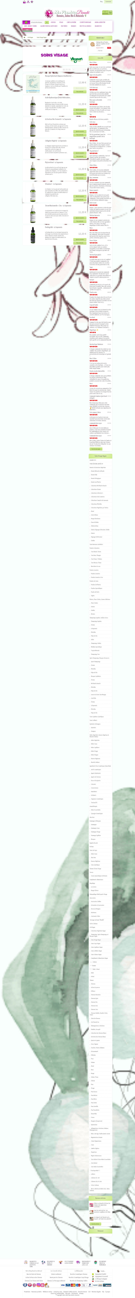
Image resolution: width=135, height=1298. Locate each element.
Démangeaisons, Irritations (98, 1026)
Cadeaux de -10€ (95, 1178)
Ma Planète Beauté (95, 683)
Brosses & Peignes (95, 909)
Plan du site (28, 2)
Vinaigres (93, 731)
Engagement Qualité (100, 1274)
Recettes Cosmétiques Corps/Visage (79, 1277)
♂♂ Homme (93, 965)
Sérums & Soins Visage (95, 868)
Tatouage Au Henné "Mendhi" (97, 920)
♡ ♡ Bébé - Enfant (95, 969)
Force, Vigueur (94, 1044)
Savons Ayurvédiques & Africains (99, 876)
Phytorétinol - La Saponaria (54, 162)
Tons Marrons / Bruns (96, 562)
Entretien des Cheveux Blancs (98, 1037)
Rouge (92, 1073)
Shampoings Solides (96, 643)
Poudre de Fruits (95, 592)
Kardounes (93, 912)
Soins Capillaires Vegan (96, 947)
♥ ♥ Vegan (30, 37)
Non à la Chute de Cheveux (34, 1274)
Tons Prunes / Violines (96, 559)
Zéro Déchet (94, 1163)
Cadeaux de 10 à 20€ (96, 1181)
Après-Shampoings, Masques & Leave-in (99, 658)
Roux (92, 1069)
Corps (92, 1145)
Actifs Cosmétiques (96, 769)
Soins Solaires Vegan (96, 954)
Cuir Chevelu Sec (95, 1022)
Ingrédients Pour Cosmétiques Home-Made (100, 766)
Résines (93, 614)
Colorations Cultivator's (97, 493)
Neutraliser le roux (95, 566)
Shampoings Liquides (96, 621)
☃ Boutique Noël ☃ (95, 1170)
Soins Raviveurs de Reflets (96, 544)
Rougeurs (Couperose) (96, 1121)
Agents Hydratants (96, 773)
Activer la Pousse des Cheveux (34, 1277)
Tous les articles (95, 1224)
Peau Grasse (94, 1091)
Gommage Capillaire (96, 835)
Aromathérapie (93, 806)
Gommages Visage (95, 832)
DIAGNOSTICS (93, 460)
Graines (93, 606)
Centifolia (93, 698)
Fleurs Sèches (94, 603)
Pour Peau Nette (95, 1110)
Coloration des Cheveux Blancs (98, 1033)
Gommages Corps (95, 828)
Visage (92, 1088)
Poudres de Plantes (96, 584)
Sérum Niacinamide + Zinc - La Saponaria (58, 206)
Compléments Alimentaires (96, 879)
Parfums (92, 846)
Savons (91, 872)
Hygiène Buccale (94, 843)
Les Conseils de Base (56, 1271)
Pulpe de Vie (94, 636)
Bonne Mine (94, 1113)
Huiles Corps (94, 744)
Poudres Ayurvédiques (96, 588)
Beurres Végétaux (95, 758)
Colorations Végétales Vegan (98, 931)
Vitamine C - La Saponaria (53, 184)
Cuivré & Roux (94, 515)
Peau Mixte (94, 1099)
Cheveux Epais (94, 998)
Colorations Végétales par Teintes (99, 507)
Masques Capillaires (96, 676)
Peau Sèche (94, 1102)
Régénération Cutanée (96, 1137)
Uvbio (92, 639)
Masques (93, 839)
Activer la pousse (95, 987)
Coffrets (93, 1174)
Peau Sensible (94, 1106)
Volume (93, 1062)
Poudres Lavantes (94, 570)
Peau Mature (94, 1095)
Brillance (93, 991)
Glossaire (68, 1293)
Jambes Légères (95, 1148)
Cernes (92, 1117)
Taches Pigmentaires (96, 1141)
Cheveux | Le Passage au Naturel (56, 1281)
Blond (92, 511)
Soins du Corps (93, 850)
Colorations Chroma (96, 489)
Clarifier (93, 540)
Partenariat (75, 1293)
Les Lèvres (93, 887)
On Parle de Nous (99, 1281)
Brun (92, 1084)
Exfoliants (93, 795)
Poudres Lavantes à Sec (97, 577)
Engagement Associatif (101, 1276)
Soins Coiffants (93, 720)
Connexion (108, 1)
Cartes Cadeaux (94, 923)
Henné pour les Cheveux (56, 1277)
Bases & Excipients (96, 780)
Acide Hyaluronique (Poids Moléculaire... (58, 98)
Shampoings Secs (95, 654)
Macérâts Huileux (95, 762)
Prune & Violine (95, 522)
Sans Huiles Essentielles (97, 1166)
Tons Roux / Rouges (96, 555)
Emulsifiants (94, 791)
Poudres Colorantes (94, 548)
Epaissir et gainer (95, 1040)
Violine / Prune (94, 1077)
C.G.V (89, 1292)
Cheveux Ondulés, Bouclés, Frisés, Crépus (99, 1014)
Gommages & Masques (95, 821)
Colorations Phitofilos (96, 504)
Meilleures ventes (48, 1292)
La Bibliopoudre (79, 1271)
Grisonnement (94, 1051)
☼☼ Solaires (93, 962)
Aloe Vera (92, 817)
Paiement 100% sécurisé (70, 1292)
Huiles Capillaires (95, 747)
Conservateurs (94, 788)
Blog (101, 1)
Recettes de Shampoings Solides (78, 1281)
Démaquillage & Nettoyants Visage (98, 894)
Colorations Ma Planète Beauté (98, 485)
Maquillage (92, 883)
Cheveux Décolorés (96, 995)
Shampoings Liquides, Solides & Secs (99, 618)
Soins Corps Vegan (95, 943)
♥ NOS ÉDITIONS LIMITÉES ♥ (96, 464)
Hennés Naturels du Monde (97, 471)
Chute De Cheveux (95, 1018)
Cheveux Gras (94, 1006)
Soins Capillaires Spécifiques (97, 716)
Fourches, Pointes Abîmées (97, 1048)
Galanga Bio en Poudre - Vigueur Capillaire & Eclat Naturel (103, 44)
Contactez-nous (24, 2)
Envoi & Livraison (82, 1292)
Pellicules (93, 1055)
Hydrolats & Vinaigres (95, 724)
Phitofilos (93, 632)
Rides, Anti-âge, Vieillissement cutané (100, 1133)
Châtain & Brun (94, 526)
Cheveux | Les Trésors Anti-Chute (34, 1281)
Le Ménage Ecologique (101, 1279)
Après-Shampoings (95, 661)
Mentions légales (96, 1292)
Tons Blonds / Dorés (96, 551)
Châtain (93, 1080)
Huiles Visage (94, 751)
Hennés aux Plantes (96, 482)
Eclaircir (93, 533)
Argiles (93, 595)
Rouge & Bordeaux (95, 518)
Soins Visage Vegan (96, 940)
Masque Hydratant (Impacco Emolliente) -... (59, 76)
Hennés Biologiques (96, 478)
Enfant (92, 976)
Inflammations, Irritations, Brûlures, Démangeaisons (99, 1129)
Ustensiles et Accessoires (97, 905)
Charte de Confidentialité (57, 1293)
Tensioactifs (94, 802)
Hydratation (94, 1124)
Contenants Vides (95, 916)
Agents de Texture (96, 777)
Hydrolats (93, 727)
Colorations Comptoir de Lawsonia (99, 500)
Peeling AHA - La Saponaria (53, 227)
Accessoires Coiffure (96, 901)
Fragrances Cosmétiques (97, 799)
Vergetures (94, 1152)
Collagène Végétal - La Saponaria (55, 141)
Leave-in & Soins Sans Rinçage (98, 694)
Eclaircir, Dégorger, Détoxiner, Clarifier (100, 529)
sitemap (81, 1293)
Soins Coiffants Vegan (96, 951)
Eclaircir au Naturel (56, 1274)
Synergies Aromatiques (97, 813)
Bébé (92, 973)
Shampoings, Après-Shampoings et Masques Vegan (99, 935)
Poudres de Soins (94, 581)
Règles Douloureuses (96, 1155)
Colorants (93, 784)
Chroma (93, 625)
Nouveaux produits (37, 1292)
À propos (107, 1292)
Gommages (94, 824)
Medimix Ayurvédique (96, 647)
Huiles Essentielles (95, 810)
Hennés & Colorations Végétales (98, 467)
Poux (92, 1059)
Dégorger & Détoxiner (96, 537)
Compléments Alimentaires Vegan (99, 958)
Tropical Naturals (95, 650)
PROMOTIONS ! (100, 38)
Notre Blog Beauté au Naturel (34, 1271)
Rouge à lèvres (94, 890)
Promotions (27, 1292)
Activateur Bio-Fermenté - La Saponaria (58, 119)
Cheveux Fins (94, 1002)
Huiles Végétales (95, 740)
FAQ (103, 1292)
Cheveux (93, 984)
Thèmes (92, 980)
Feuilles (93, 610)
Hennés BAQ (94, 474)
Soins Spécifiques (95, 865)
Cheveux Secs (94, 1009)
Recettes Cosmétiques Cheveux (78, 1274)
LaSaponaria (94, 628)
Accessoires (93, 898)
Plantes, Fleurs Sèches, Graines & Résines (100, 599)
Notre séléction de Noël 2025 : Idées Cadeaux (100, 1189)
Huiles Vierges (94, 755)
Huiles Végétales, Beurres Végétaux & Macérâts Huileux (99, 735)
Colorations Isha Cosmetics (98, 496)
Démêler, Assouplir (95, 1029)
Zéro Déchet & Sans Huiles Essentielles (101, 1159)
